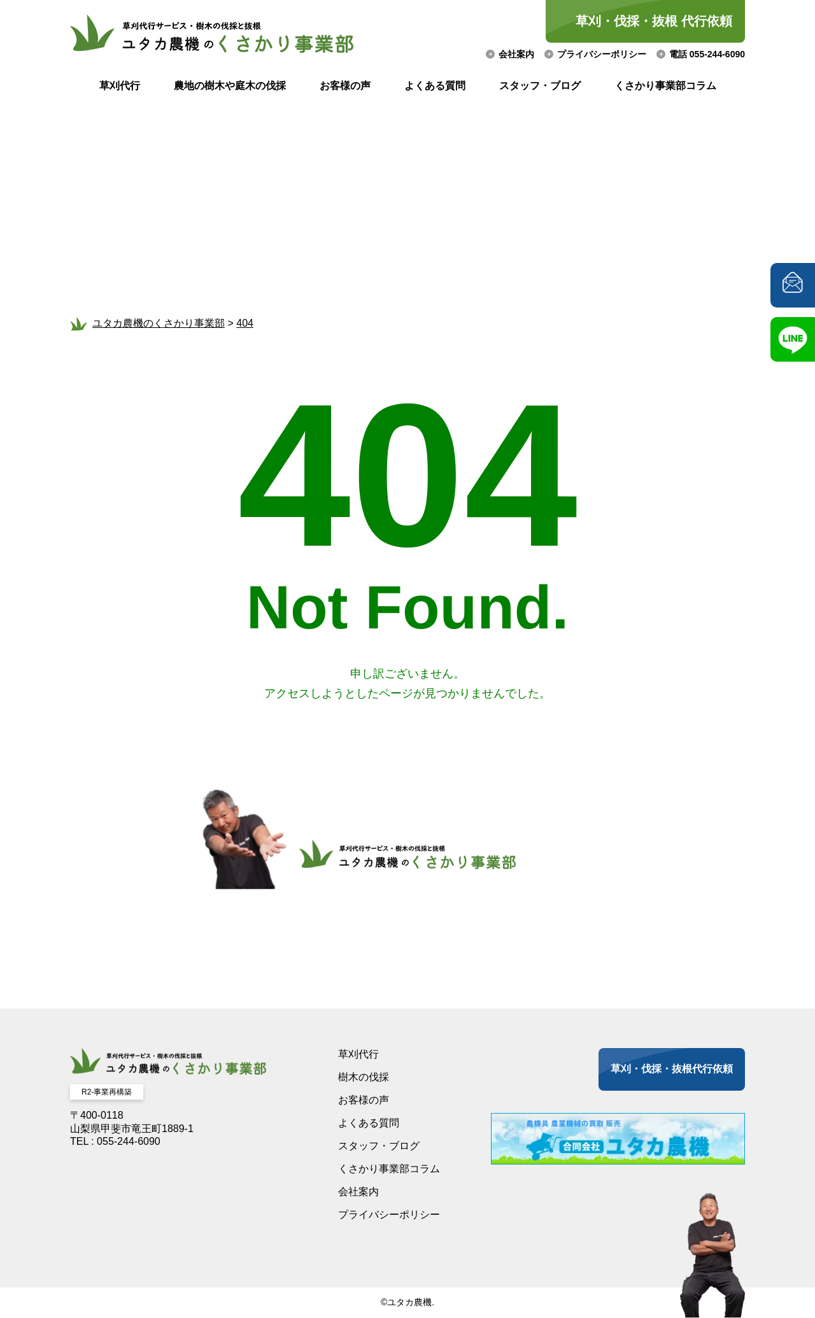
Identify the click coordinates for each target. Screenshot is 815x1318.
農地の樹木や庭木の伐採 (230, 85)
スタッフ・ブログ (540, 85)
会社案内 (516, 54)
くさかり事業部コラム (665, 85)
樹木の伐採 (363, 1077)
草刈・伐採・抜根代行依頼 (672, 1068)
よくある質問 (434, 85)
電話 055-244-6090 (707, 54)
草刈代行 (119, 85)
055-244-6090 (128, 1141)
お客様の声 (345, 85)
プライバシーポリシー (601, 54)
